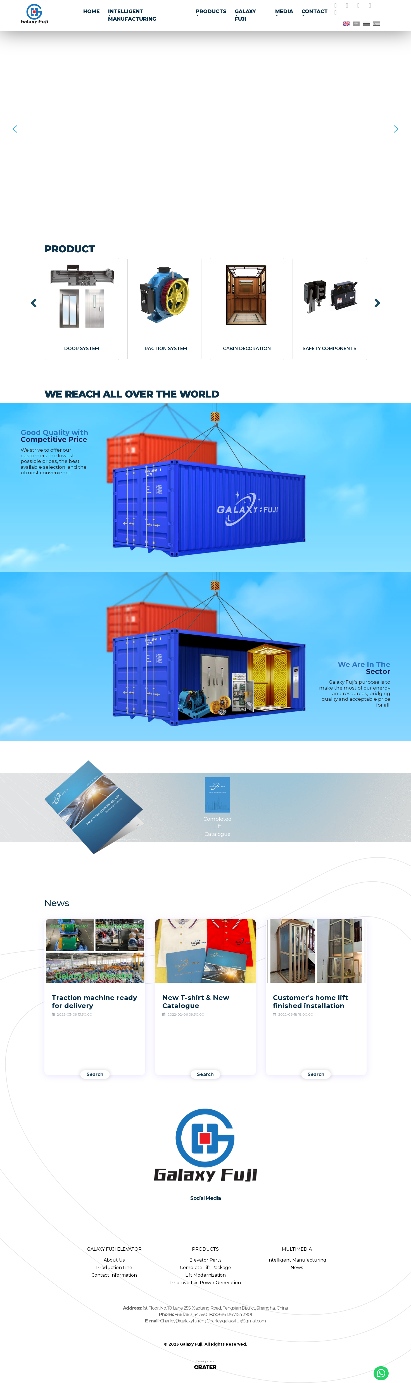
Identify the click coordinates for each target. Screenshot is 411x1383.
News (297, 1267)
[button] (15, 129)
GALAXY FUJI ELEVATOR (114, 1249)
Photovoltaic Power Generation (205, 1282)
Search (95, 1074)
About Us (114, 1260)
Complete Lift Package (205, 1267)
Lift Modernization (205, 1275)
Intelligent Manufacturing (296, 1260)
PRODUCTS (205, 1249)
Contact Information (114, 1275)
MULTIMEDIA (297, 1249)
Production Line (114, 1267)
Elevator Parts (205, 1260)
